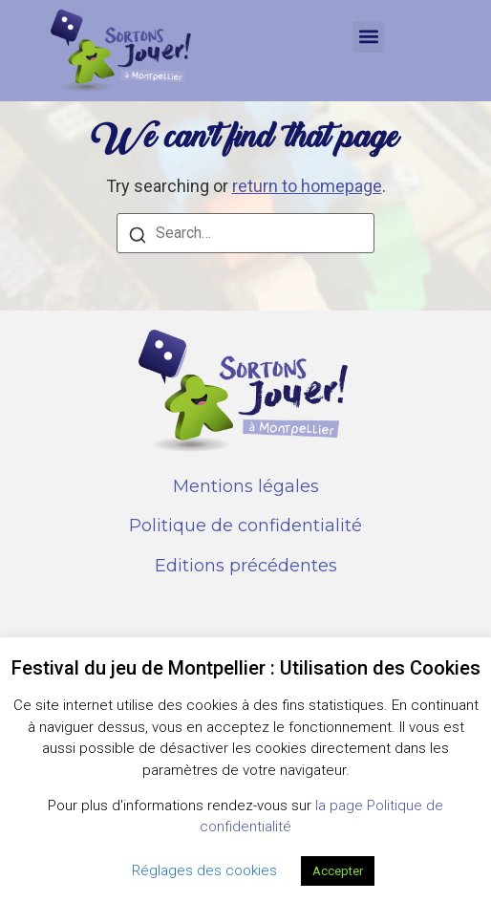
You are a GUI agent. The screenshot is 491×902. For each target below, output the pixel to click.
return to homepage (307, 186)
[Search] (137, 237)
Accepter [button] (337, 871)
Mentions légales (246, 486)
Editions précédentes (246, 565)
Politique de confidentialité (245, 525)
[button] (368, 37)
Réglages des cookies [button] (204, 870)
